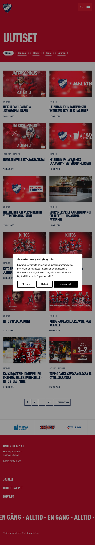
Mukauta (26, 284)
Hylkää (44, 284)
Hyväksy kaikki (66, 284)
